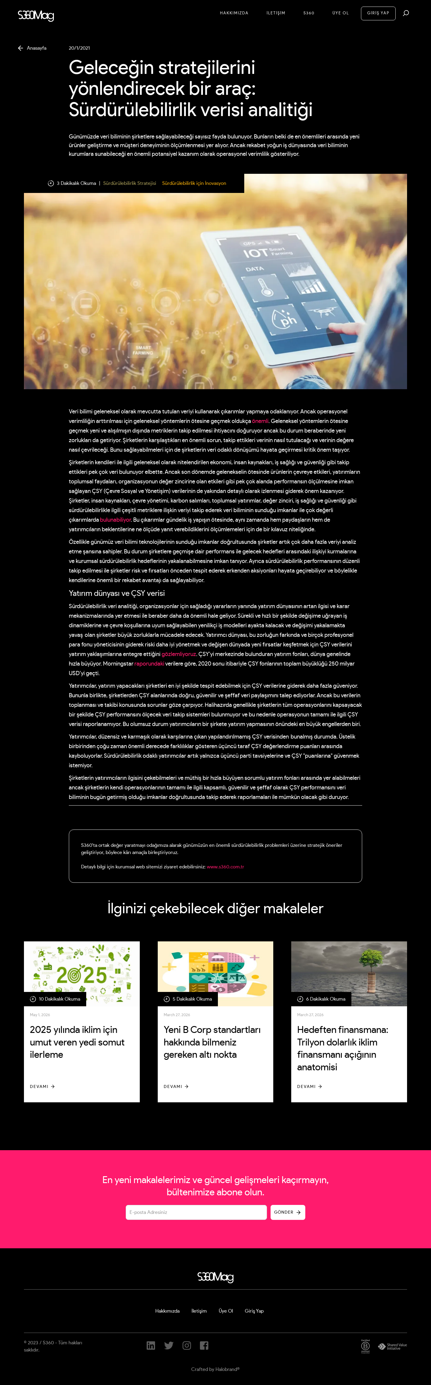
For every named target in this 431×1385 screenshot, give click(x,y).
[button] (406, 13)
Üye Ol (341, 13)
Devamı (39, 1086)
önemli (260, 421)
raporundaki (149, 664)
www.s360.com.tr (225, 867)
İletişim (199, 1311)
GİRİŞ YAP (378, 13)
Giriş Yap (254, 1311)
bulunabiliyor (115, 520)
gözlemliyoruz (179, 654)
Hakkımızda (234, 13)
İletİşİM (276, 13)
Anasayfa (36, 48)
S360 (309, 13)
